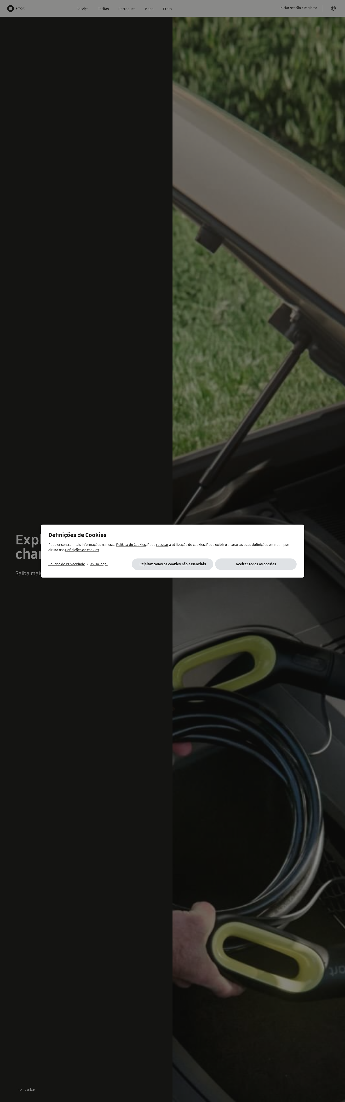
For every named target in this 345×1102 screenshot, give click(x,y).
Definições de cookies (82, 550)
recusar (162, 544)
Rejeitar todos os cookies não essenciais (172, 564)
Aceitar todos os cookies (256, 564)
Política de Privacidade (66, 564)
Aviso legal (99, 564)
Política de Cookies (131, 544)
